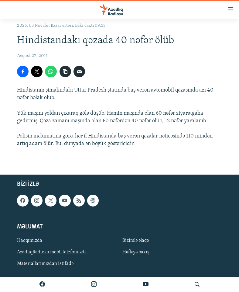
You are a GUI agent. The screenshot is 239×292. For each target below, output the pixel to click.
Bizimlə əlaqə (135, 240)
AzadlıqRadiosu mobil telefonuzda (52, 252)
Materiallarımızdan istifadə (45, 263)
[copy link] (65, 71)
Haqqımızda (29, 240)
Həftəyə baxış (135, 252)
